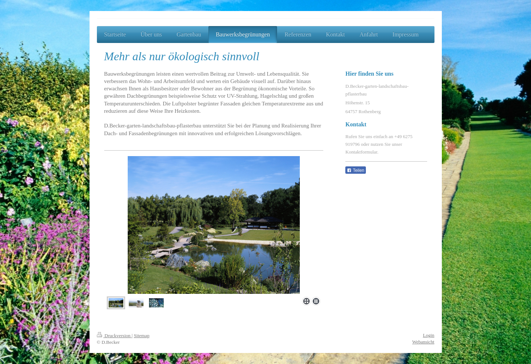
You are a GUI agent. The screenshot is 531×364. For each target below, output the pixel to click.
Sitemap (142, 335)
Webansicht (423, 342)
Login (428, 335)
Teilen (355, 170)
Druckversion (114, 335)
